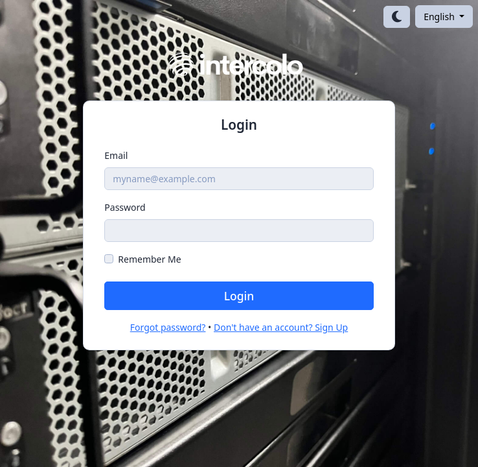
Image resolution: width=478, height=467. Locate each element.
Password (124, 207)
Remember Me (149, 259)
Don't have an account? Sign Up (281, 327)
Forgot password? (168, 327)
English (440, 16)
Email (116, 155)
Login (239, 296)
